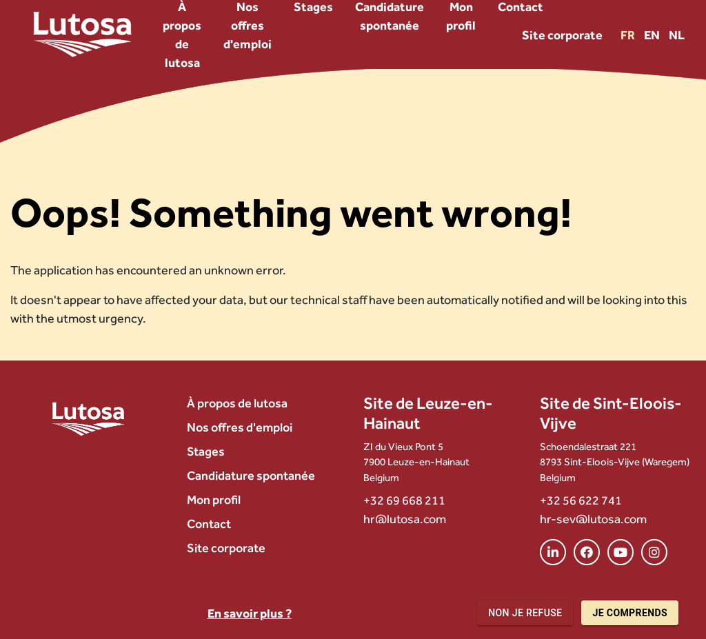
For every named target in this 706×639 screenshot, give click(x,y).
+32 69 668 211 (404, 500)
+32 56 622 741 (581, 500)
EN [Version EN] (653, 35)
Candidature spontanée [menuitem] (251, 475)
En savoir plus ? (250, 613)
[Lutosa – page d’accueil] (82, 34)
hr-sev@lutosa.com (593, 518)
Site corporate (562, 35)
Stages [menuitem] (206, 451)
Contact (209, 523)
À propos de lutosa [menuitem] (237, 403)
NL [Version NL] (677, 35)
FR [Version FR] (629, 35)
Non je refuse (525, 613)
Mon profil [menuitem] (214, 499)
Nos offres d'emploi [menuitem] (239, 427)
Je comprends (629, 613)
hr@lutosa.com (404, 518)
